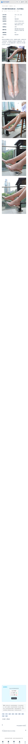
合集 (8, 742)
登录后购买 (14, 698)
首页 (3, 742)
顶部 (25, 742)
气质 (3, 713)
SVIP (14, 742)
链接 (8, 719)
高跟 (6, 716)
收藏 (3, 719)
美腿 (16, 713)
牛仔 (6, 713)
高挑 (3, 716)
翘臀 (19, 713)
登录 (22, 1)
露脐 (23, 713)
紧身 (13, 713)
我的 (19, 742)
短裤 (10, 713)
